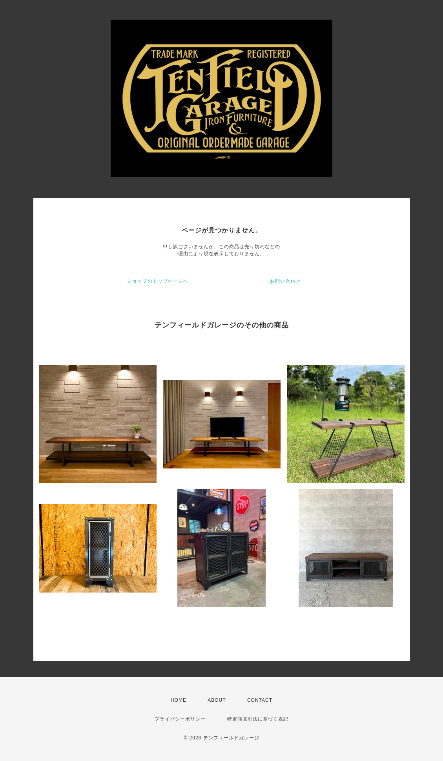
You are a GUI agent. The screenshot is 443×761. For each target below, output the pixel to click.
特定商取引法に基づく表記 (257, 719)
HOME (178, 700)
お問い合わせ (285, 281)
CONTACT (259, 700)
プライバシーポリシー (180, 719)
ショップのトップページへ (157, 281)
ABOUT (217, 700)
